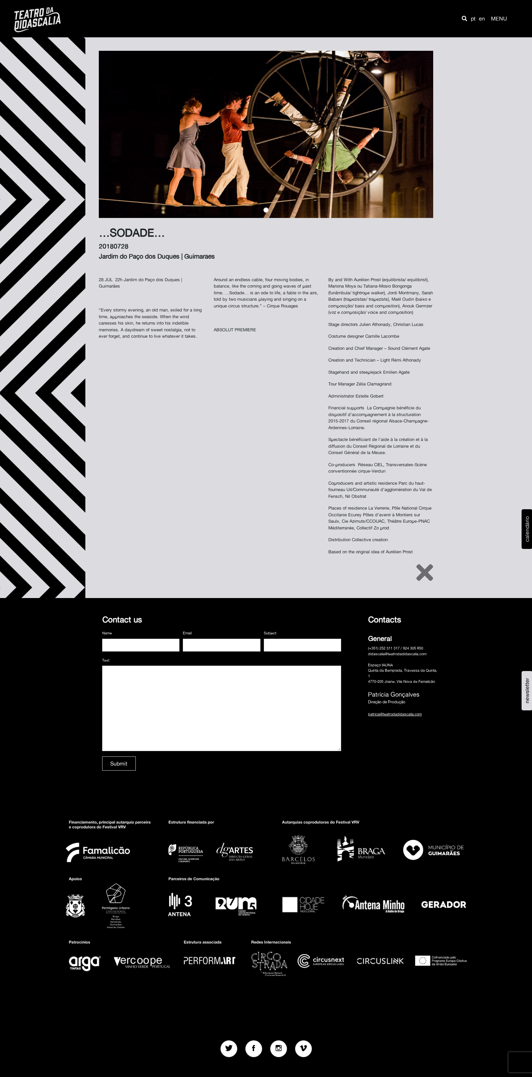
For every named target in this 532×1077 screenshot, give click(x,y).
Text (105, 660)
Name (107, 633)
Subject (270, 633)
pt (473, 18)
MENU (499, 18)
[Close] (424, 572)
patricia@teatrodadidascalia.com (395, 714)
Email (187, 633)
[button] (464, 18)
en (482, 18)
